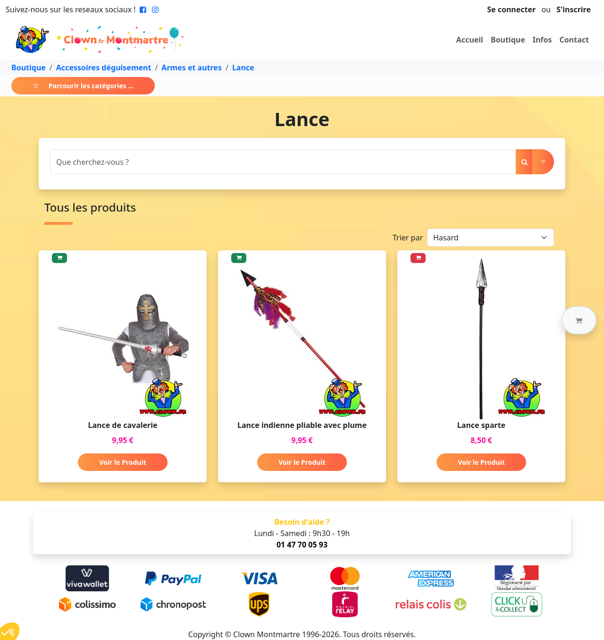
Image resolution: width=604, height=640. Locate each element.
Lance (243, 67)
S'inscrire (573, 9)
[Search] (283, 161)
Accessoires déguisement (103, 67)
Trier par (408, 237)
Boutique (508, 39)
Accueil (469, 39)
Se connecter (511, 9)
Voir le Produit (122, 462)
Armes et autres (191, 67)
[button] (579, 320)
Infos (542, 39)
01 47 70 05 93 (302, 544)
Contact (574, 39)
